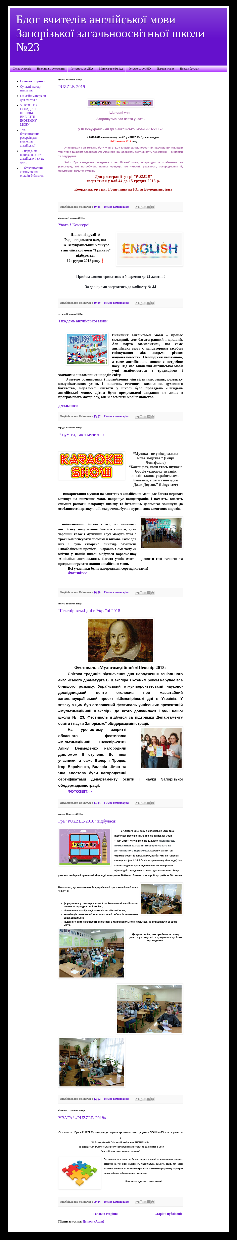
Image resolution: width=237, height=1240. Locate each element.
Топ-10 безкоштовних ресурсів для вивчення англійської (29, 137)
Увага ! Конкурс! (74, 224)
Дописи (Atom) (93, 1221)
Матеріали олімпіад (111, 68)
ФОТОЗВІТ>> (80, 791)
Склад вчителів (22, 68)
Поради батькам (189, 68)
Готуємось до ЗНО (140, 68)
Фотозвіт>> (77, 573)
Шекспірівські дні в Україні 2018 (89, 610)
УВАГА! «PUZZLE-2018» (82, 1117)
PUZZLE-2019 (71, 86)
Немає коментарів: (116, 206)
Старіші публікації (168, 1213)
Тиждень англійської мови (83, 320)
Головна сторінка (105, 1213)
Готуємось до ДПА (82, 68)
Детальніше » (68, 405)
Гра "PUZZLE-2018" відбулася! (87, 821)
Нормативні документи (50, 68)
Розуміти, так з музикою (81, 434)
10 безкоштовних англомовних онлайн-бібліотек (32, 171)
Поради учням (165, 68)
